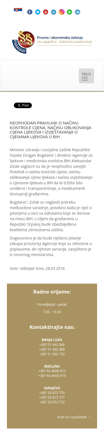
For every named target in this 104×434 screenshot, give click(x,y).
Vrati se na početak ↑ (73, 417)
